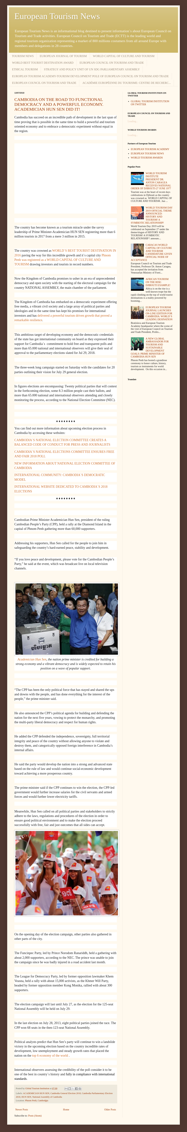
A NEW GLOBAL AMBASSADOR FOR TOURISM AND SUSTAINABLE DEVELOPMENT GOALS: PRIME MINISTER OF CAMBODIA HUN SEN (150, 347)
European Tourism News (57, 16)
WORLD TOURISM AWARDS (147, 157)
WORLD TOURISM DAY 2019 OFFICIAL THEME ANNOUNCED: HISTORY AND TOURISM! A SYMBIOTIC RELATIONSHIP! (152, 215)
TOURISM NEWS (23, 56)
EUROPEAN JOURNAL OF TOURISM (63, 56)
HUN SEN (26, 1097)
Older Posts (110, 1109)
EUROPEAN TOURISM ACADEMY (150, 149)
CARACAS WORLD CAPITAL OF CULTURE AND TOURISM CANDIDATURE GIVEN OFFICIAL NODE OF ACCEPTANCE (151, 252)
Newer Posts (21, 1109)
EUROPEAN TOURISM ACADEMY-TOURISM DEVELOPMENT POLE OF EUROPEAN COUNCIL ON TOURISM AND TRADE (90, 76)
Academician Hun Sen (32, 659)
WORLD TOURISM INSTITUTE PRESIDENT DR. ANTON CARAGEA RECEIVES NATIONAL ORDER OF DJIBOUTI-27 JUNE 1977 (151, 181)
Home (66, 1109)
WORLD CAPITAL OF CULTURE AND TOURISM (123, 56)
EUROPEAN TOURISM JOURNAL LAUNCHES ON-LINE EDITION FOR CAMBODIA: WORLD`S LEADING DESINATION (159, 313)
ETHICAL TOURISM (25, 69)
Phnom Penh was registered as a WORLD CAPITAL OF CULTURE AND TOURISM (62, 259)
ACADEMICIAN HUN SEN (36, 1093)
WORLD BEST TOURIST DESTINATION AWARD (43, 62)
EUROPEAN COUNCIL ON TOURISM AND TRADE (112, 62)
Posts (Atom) (35, 1115)
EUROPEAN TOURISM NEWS (147, 153)
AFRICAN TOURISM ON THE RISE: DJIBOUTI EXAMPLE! (158, 282)
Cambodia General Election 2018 (66, 1093)
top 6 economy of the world (50, 1055)
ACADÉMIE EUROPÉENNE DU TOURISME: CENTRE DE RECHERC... (126, 82)
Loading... (133, 121)
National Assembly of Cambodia (47, 1097)
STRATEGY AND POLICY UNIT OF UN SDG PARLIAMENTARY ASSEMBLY (92, 69)
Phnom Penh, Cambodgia (36, 1100)
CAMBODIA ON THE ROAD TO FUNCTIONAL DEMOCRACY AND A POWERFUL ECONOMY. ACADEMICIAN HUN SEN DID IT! (58, 104)
